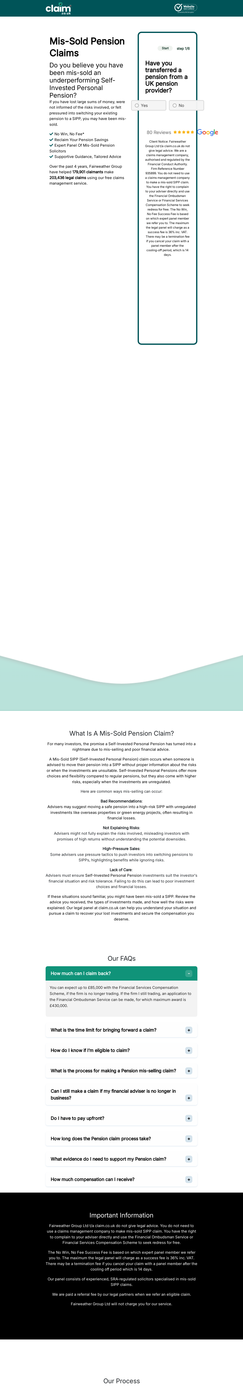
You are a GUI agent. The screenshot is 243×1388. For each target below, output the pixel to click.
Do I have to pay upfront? (77, 1118)
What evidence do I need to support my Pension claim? (108, 1159)
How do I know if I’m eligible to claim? (90, 1050)
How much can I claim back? (81, 973)
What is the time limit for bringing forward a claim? (103, 1030)
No (181, 105)
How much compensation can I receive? (92, 1179)
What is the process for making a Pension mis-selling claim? (113, 1070)
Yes (144, 105)
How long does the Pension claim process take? (101, 1138)
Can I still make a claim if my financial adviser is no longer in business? (113, 1094)
